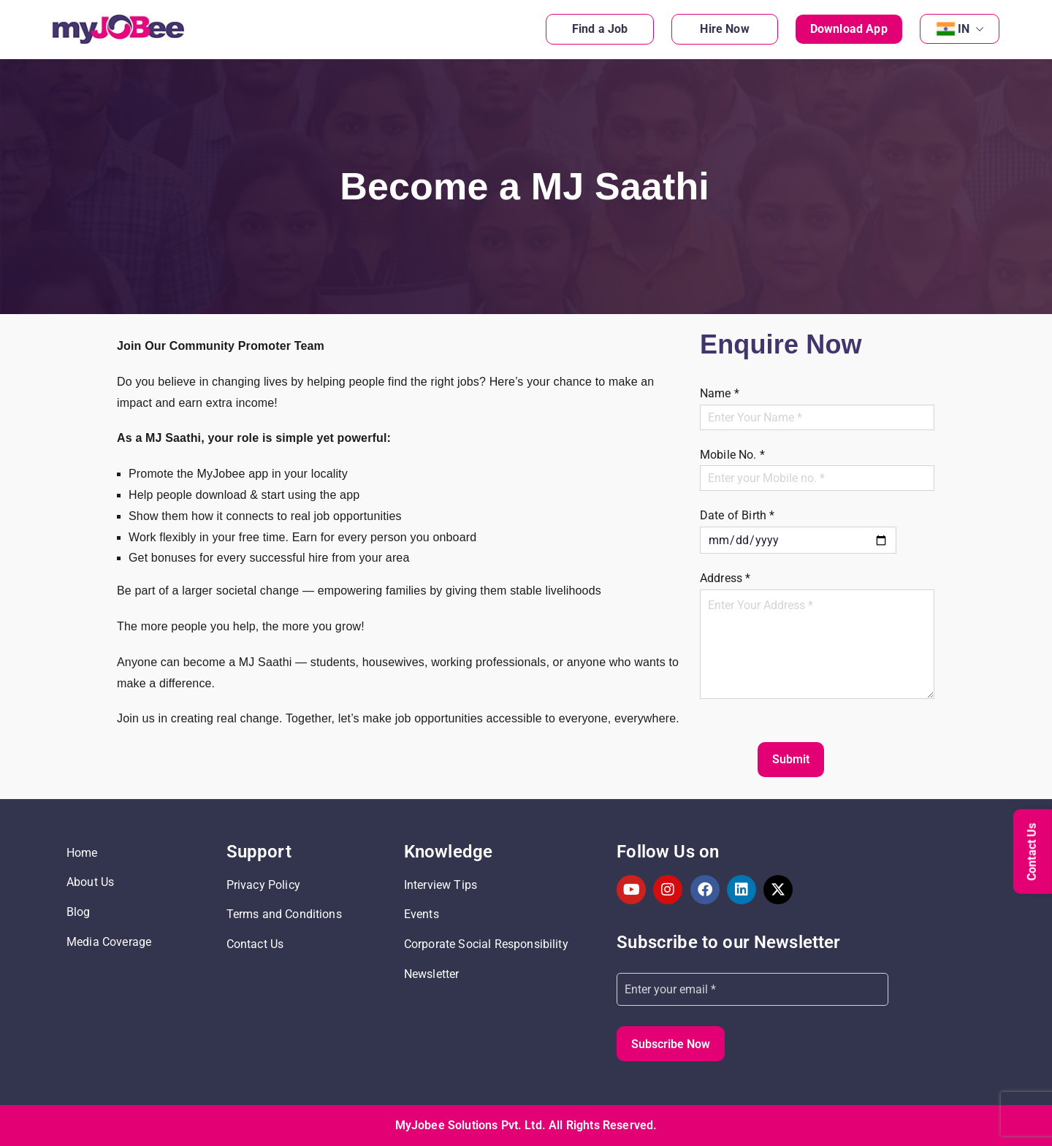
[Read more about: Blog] (139, 912)
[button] (976, 29)
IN (971, 29)
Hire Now (724, 29)
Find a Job (600, 29)
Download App (849, 29)
